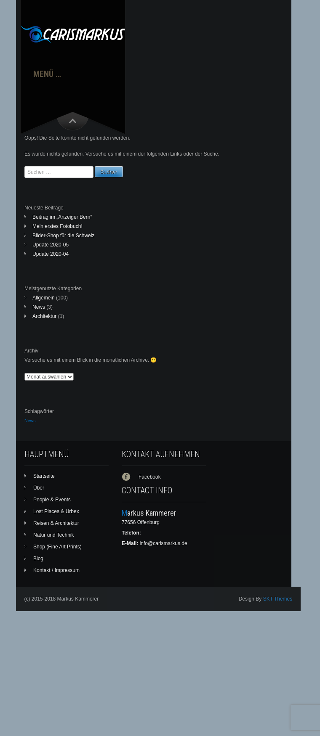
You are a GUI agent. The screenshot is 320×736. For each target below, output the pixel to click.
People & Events (52, 500)
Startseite (44, 476)
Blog (38, 558)
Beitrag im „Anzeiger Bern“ (62, 217)
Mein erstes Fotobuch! (57, 226)
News (38, 307)
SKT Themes (278, 599)
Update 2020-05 (50, 245)
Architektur (44, 316)
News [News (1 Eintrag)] (30, 420)
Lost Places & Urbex (56, 511)
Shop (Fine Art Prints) (57, 547)
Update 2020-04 (50, 254)
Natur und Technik (53, 535)
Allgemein (43, 298)
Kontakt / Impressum (56, 570)
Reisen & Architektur (56, 523)
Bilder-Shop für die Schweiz (63, 235)
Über (38, 488)
